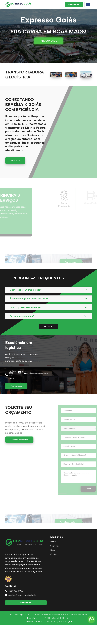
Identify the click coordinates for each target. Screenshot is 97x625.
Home (53, 542)
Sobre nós (54, 546)
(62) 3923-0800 (14, 591)
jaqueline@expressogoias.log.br (20, 595)
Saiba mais (15, 160)
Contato (54, 554)
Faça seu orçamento (19, 440)
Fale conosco (73, 4)
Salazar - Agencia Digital (58, 621)
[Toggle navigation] (88, 4)
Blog (52, 550)
